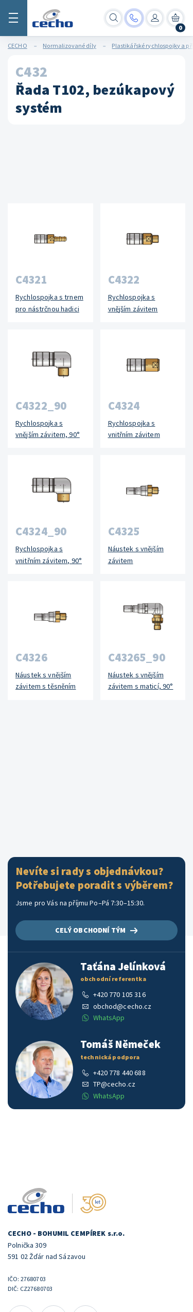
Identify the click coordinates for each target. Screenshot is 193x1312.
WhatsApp (109, 1017)
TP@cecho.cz (114, 1084)
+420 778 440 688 (119, 1072)
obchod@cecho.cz (122, 1006)
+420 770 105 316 (119, 994)
